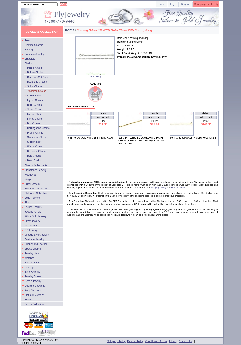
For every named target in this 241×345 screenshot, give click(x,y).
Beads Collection (34, 304)
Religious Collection (36, 188)
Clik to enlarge (95, 76)
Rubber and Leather (36, 244)
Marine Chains (35, 114)
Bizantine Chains (36, 151)
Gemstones (31, 225)
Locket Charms (33, 207)
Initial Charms (32, 271)
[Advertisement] (144, 162)
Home (162, 4)
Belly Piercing (32, 197)
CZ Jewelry (31, 230)
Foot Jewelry (32, 262)
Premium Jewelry (34, 54)
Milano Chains (35, 67)
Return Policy (177, 187)
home (69, 30)
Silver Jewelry (32, 220)
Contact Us (185, 341)
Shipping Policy (158, 187)
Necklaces (30, 174)
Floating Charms (34, 45)
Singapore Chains (37, 137)
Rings (28, 179)
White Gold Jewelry (35, 216)
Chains (28, 63)
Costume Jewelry (34, 239)
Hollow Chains (35, 72)
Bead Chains (34, 160)
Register (186, 4)
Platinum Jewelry (34, 294)
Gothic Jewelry (33, 281)
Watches (29, 257)
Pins (27, 202)
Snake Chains (35, 109)
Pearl (27, 40)
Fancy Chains (34, 118)
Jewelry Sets (32, 253)
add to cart (103, 117)
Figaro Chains (35, 100)
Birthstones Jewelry (35, 170)
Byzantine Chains (37, 81)
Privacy (173, 341)
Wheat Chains (35, 146)
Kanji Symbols (33, 290)
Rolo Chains (34, 155)
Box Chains (33, 123)
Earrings (29, 49)
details (102, 113)
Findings (29, 267)
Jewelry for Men (33, 211)
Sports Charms (33, 248)
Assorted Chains (37, 91)
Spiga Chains (34, 86)
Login (173, 4)
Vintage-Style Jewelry (37, 234)
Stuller (28, 299)
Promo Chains (35, 132)
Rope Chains (34, 104)
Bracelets (30, 58)
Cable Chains (34, 141)
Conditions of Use (156, 341)
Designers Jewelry (35, 285)
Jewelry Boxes (33, 276)
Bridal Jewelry (32, 183)
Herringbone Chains (38, 128)
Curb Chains (34, 95)
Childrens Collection (36, 193)
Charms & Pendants (36, 165)
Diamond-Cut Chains (38, 77)
